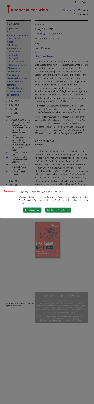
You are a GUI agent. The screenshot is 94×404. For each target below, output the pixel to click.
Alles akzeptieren (32, 210)
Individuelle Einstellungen (58, 210)
